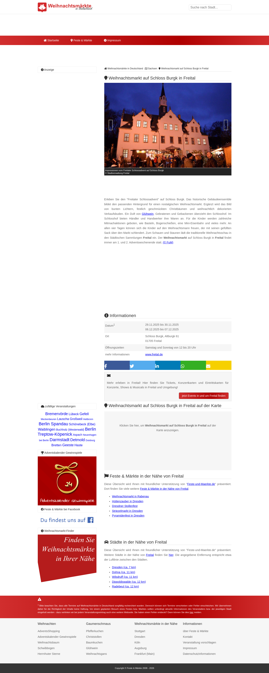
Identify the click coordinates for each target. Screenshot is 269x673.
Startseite (51, 40)
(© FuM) (168, 242)
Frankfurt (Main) (145, 653)
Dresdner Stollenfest (125, 506)
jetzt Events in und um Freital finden (204, 395)
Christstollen (94, 636)
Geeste (68, 445)
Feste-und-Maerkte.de (201, 484)
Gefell (84, 414)
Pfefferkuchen (94, 631)
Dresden (140, 636)
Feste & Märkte (81, 40)
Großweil (76, 419)
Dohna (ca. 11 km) (123, 572)
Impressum (112, 40)
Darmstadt (59, 439)
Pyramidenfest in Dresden (128, 515)
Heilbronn (88, 419)
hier (171, 554)
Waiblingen (46, 429)
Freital (150, 554)
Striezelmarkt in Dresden (127, 510)
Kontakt (188, 636)
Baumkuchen (94, 642)
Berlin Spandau (53, 423)
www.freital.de (154, 354)
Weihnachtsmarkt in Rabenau (130, 496)
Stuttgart (140, 631)
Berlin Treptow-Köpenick (67, 432)
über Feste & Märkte (195, 631)
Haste (78, 445)
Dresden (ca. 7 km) (124, 567)
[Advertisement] (167, 282)
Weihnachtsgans (96, 653)
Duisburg (90, 440)
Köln (137, 642)
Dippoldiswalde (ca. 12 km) (129, 581)
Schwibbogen (46, 648)
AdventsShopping (49, 631)
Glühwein (148, 213)
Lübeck (74, 414)
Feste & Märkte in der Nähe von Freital (164, 488)
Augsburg (141, 648)
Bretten (56, 445)
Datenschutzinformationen (199, 653)
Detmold (77, 440)
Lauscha (63, 419)
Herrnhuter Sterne (49, 653)
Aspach (77, 434)
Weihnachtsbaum (48, 642)
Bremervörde (56, 414)
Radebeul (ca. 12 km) (125, 586)
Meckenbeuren (48, 419)
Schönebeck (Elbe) (82, 424)
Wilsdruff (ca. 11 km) (125, 576)
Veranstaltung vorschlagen (199, 642)
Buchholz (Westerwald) (70, 429)
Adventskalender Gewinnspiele (57, 636)
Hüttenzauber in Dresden (127, 501)
